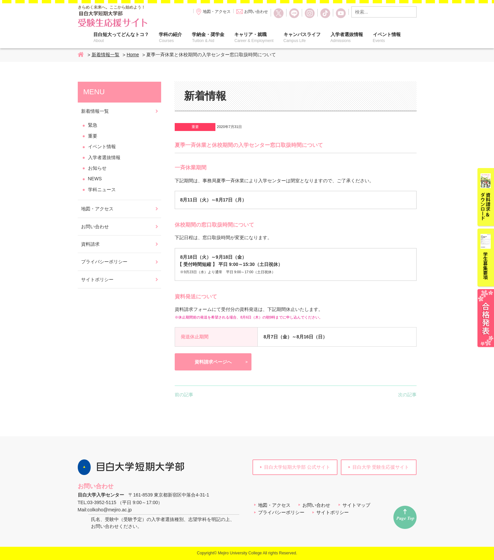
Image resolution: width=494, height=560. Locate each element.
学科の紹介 (170, 37)
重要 (195, 127)
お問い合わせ (256, 11)
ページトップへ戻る (405, 517)
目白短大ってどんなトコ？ (121, 37)
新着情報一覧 (105, 54)
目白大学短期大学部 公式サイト (297, 467)
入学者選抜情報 (347, 37)
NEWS (95, 178)
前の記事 (184, 394)
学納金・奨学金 (208, 37)
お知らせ (97, 168)
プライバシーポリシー (104, 261)
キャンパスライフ (302, 37)
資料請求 (90, 244)
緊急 (92, 125)
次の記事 (407, 394)
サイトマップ (356, 505)
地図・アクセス (217, 11)
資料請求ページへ (213, 362)
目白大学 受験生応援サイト (380, 467)
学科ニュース (102, 189)
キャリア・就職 (253, 37)
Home (81, 55)
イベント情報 (387, 37)
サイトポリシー (97, 279)
